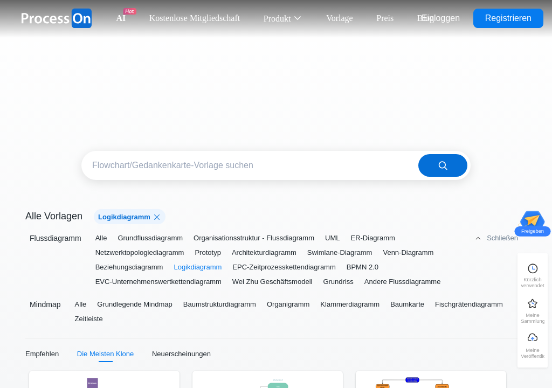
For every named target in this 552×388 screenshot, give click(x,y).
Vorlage (339, 18)
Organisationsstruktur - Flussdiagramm (254, 238)
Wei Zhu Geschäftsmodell (272, 282)
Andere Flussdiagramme (402, 282)
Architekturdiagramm (264, 252)
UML (332, 238)
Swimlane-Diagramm (339, 252)
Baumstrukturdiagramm (219, 304)
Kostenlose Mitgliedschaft (194, 18)
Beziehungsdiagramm (129, 267)
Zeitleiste (89, 319)
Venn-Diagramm (408, 252)
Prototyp (207, 252)
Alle (101, 238)
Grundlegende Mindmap (134, 304)
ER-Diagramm (372, 238)
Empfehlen (42, 354)
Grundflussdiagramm (150, 238)
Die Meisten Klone (105, 354)
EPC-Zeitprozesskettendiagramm (283, 267)
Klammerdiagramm (350, 304)
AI (121, 18)
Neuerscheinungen (181, 354)
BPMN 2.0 (362, 267)
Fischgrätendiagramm (469, 304)
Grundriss (338, 282)
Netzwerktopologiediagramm (139, 252)
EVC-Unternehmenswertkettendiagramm (158, 282)
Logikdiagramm (198, 267)
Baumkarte (407, 304)
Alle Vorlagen (53, 216)
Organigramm (288, 304)
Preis (385, 18)
